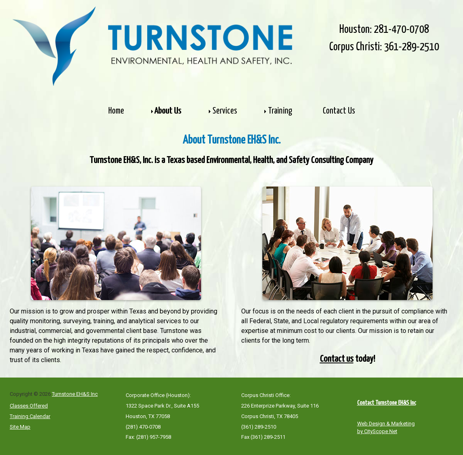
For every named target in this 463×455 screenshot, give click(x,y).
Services (224, 111)
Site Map (20, 427)
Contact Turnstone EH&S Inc (386, 403)
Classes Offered (29, 406)
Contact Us (339, 111)
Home (116, 111)
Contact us (337, 359)
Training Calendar (30, 416)
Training (280, 111)
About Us (168, 111)
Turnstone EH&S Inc (75, 394)
